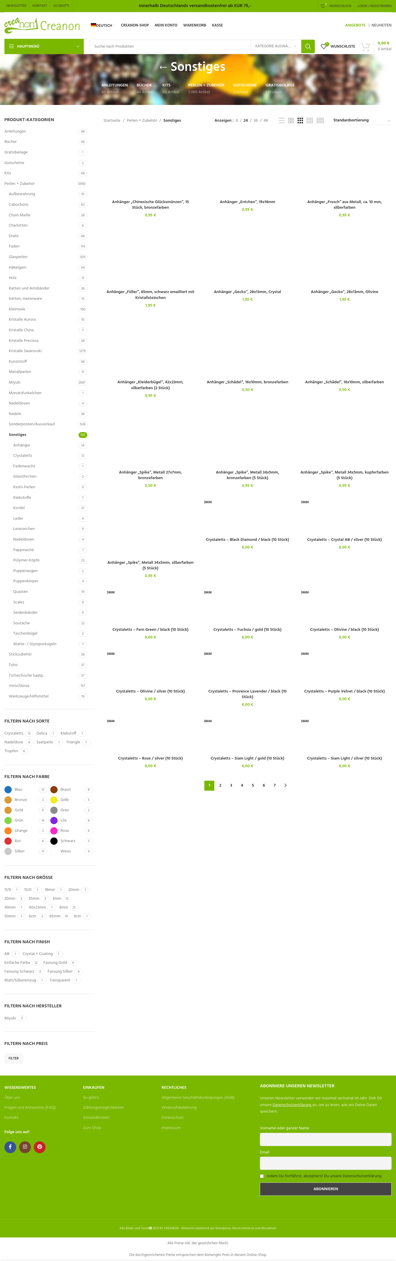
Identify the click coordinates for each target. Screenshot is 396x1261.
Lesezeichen (24, 529)
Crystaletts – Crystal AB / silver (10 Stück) (344, 539)
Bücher (10, 141)
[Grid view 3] (300, 121)
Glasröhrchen (24, 476)
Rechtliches (174, 1087)
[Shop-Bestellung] (362, 121)
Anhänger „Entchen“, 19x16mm (247, 202)
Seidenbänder (25, 612)
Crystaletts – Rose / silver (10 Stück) (150, 758)
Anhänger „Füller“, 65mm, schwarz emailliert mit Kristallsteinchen (150, 295)
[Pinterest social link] (40, 1147)
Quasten (20, 591)
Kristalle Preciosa (24, 340)
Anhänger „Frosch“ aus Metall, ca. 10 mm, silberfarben (344, 205)
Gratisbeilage (16, 152)
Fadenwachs (24, 466)
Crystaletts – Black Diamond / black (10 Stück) (247, 539)
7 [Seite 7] (275, 785)
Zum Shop (92, 1128)
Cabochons (19, 204)
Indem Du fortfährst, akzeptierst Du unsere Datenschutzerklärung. (324, 1176)
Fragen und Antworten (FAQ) (30, 1107)
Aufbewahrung (22, 194)
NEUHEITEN (382, 25)
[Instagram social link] (25, 1147)
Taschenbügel (25, 633)
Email (264, 1152)
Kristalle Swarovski (25, 351)
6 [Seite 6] (264, 785)
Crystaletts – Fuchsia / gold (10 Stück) (247, 629)
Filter (14, 1058)
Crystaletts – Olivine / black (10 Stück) (344, 629)
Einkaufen (93, 1087)
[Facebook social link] (10, 1147)
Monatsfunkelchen (25, 393)
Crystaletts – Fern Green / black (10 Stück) (150, 629)
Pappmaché (23, 550)
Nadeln (15, 414)
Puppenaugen (25, 571)
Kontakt (11, 1117)
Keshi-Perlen (24, 487)
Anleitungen (15, 131)
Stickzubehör (20, 654)
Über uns (12, 1097)
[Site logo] (42, 25)
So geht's (91, 1097)
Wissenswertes (20, 1087)
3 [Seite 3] (231, 785)
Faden (14, 246)
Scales (18, 602)
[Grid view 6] (320, 121)
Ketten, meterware (25, 298)
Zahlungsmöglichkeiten (103, 1107)
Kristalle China (21, 330)
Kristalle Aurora (22, 319)
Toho (13, 665)
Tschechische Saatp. (26, 675)
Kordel (19, 508)
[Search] (202, 46)
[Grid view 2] (291, 121)
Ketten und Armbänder (29, 288)
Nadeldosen (19, 403)
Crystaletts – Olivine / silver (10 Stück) (150, 691)
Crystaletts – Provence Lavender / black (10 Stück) (247, 694)
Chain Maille (19, 215)
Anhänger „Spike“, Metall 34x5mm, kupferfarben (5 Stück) (344, 475)
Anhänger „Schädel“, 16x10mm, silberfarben (344, 382)
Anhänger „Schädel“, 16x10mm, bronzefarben (247, 382)
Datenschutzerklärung (292, 1105)
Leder (18, 518)
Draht (14, 236)
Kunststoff (18, 361)
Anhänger (21, 445)
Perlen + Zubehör (19, 183)
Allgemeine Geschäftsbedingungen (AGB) (198, 1097)
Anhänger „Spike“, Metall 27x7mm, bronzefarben (150, 475)
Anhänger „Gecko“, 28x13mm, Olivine (344, 292)
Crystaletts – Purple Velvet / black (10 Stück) (344, 691)
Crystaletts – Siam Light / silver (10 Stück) (344, 758)
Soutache (21, 623)
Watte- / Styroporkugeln (34, 644)
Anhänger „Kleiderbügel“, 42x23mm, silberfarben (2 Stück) (150, 385)
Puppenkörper (25, 581)
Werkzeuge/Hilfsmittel (29, 696)
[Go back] (163, 67)
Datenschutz (173, 1117)
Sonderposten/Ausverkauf (32, 424)
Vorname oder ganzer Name (284, 1128)
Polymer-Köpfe (26, 560)
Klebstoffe (22, 497)
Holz (12, 278)
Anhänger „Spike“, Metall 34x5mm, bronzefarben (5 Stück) (247, 475)
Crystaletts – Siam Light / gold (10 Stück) (247, 758)
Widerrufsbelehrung (179, 1107)
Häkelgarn (17, 267)
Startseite (112, 121)
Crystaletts (22, 455)
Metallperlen (20, 372)
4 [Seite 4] (242, 785)
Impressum (171, 1128)
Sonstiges (17, 435)
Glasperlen (18, 257)
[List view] (282, 121)
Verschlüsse (19, 686)
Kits (7, 173)
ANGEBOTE (355, 25)
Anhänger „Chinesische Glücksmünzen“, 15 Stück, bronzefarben (150, 205)
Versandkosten (96, 1117)
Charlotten (18, 225)
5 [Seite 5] (253, 785)
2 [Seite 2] (220, 785)
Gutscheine (14, 163)
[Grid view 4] (310, 121)
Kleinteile (17, 309)
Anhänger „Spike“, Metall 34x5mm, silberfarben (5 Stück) (150, 565)
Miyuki (15, 382)
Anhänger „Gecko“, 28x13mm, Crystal (247, 292)
